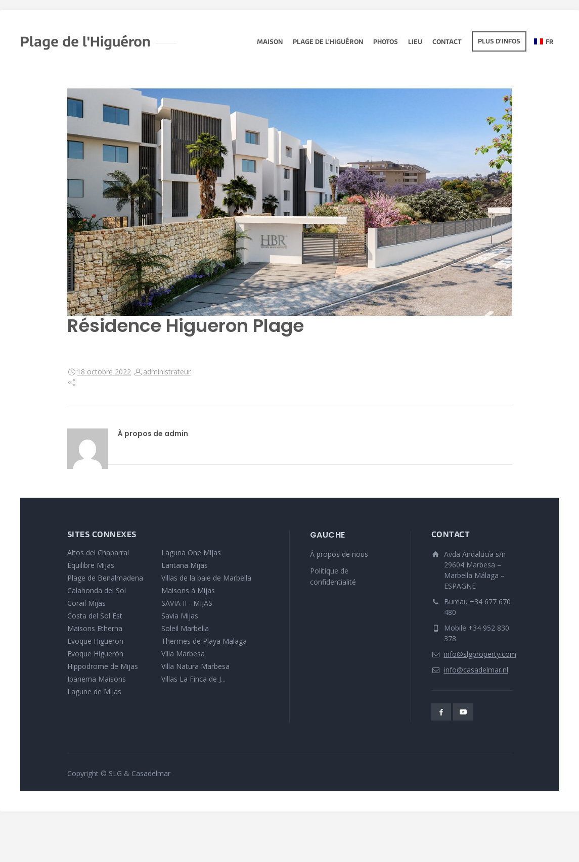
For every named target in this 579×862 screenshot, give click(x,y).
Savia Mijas (179, 615)
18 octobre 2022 (104, 371)
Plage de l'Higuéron (328, 42)
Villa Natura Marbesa (195, 666)
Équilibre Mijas (90, 565)
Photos (385, 42)
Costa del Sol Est (94, 615)
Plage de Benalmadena (105, 578)
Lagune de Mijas (94, 691)
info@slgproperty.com (480, 654)
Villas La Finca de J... (193, 679)
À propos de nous (339, 554)
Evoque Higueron (95, 641)
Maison (270, 42)
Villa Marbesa (183, 653)
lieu (415, 42)
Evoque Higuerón (95, 653)
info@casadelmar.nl (476, 670)
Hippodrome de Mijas (102, 666)
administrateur (167, 371)
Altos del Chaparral (98, 552)
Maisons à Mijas (188, 590)
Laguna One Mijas (191, 552)
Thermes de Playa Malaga (204, 641)
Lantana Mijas (184, 565)
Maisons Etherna (94, 628)
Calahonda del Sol (96, 590)
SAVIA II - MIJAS (186, 603)
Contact (447, 42)
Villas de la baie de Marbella (206, 578)
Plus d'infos (499, 41)
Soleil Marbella (185, 628)
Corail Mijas (86, 603)
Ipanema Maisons (96, 679)
